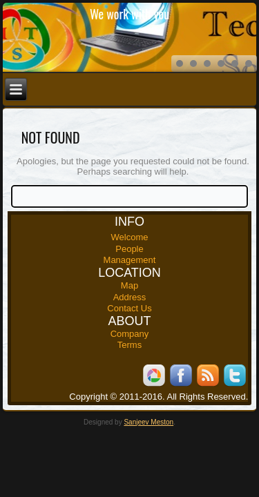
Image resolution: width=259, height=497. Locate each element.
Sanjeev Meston (148, 422)
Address (129, 297)
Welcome (129, 237)
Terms (129, 345)
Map (129, 285)
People (129, 249)
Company (130, 334)
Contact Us (129, 308)
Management (130, 260)
